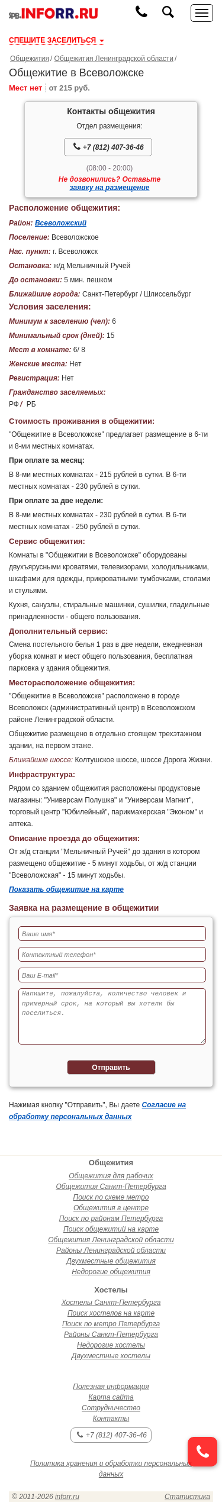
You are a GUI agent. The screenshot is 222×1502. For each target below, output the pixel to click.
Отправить (111, 1067)
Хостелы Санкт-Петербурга (111, 1302)
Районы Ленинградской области (111, 1250)
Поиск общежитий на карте (111, 1229)
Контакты (111, 1418)
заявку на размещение (110, 187)
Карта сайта (110, 1397)
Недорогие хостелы (111, 1345)
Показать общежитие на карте (66, 889)
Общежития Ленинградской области (113, 58)
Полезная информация (111, 1386)
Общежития (29, 58)
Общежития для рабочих (111, 1176)
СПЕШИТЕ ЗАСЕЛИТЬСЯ (56, 40)
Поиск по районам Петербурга (111, 1218)
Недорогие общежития (111, 1272)
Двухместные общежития (111, 1261)
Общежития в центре (111, 1208)
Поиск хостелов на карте (111, 1313)
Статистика (187, 1497)
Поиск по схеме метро (111, 1197)
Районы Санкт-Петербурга (111, 1334)
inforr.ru (67, 1497)
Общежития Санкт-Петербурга (111, 1186)
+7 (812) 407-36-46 (108, 147)
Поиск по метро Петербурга (111, 1324)
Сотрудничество (111, 1408)
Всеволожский (60, 223)
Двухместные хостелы (111, 1356)
